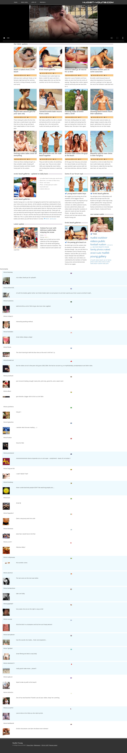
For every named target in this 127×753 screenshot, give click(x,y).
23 (80, 75)
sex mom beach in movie (101, 247)
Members (43, 2)
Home (15, 2)
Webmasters (37, 745)
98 (80, 159)
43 (55, 117)
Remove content (53, 745)
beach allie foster (44, 187)
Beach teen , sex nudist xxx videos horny (50, 180)
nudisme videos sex (45, 189)
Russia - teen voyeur (45, 182)
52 (106, 117)
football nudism (98, 244)
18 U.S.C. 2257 (45, 745)
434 (55, 159)
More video (24, 2)
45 (106, 75)
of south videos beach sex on (99, 260)
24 (29, 75)
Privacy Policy (30, 745)
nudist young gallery (99, 254)
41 (55, 73)
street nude (95, 253)
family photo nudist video (100, 261)
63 (106, 159)
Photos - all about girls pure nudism (48, 184)
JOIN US (34, 2)
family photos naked (100, 249)
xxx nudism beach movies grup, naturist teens (51, 178)
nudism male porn (103, 263)
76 (80, 117)
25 (29, 159)
